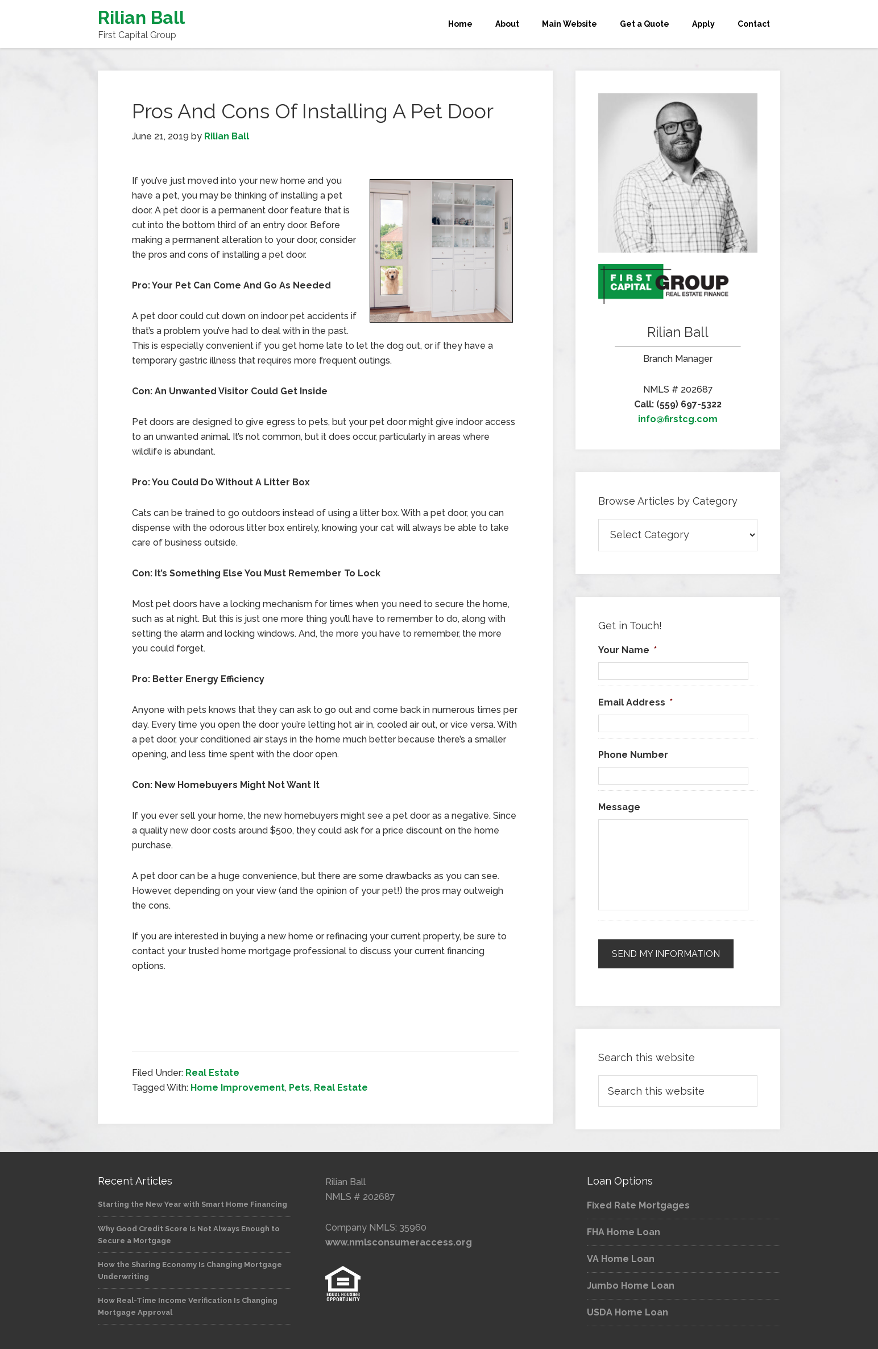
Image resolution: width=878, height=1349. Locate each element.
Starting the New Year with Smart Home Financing (192, 1204)
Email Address (635, 702)
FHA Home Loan (623, 1232)
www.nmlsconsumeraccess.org (398, 1242)
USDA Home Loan (627, 1312)
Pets (299, 1087)
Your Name (627, 650)
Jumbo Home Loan (630, 1285)
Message (619, 807)
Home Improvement (237, 1087)
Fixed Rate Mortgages (638, 1205)
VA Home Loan (621, 1258)
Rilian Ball (141, 17)
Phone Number (633, 754)
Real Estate (212, 1072)
